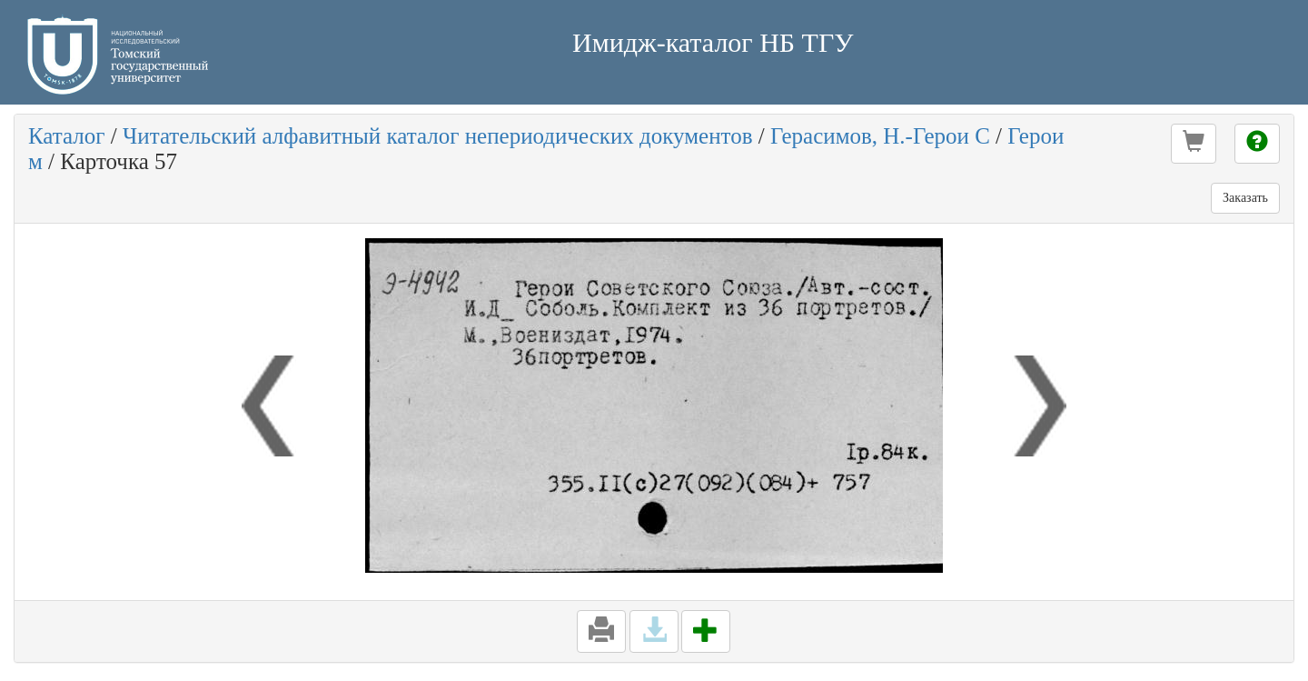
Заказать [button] (1245, 198)
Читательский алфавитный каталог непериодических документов (437, 136)
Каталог (66, 136)
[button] (1193, 144)
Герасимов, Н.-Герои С (880, 136)
